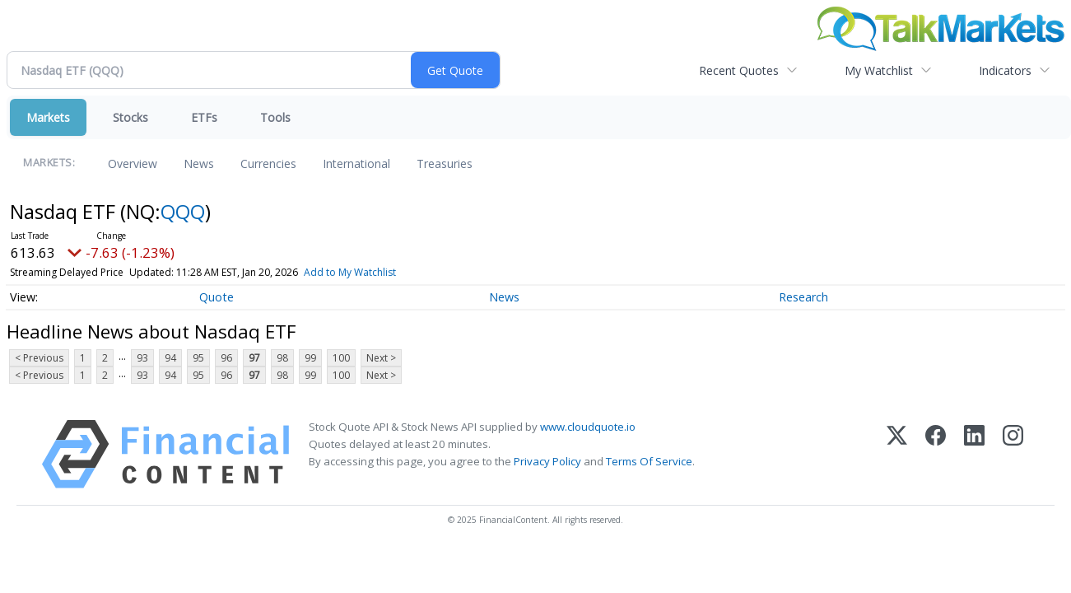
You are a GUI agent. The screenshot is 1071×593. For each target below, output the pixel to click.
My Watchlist (879, 70)
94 (170, 358)
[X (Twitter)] (897, 454)
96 (226, 358)
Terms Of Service (649, 461)
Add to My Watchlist (350, 272)
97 (254, 358)
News (199, 163)
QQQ (183, 211)
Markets (48, 117)
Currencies (268, 163)
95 (198, 358)
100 (341, 358)
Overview (132, 163)
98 (282, 358)
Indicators (1005, 70)
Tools (275, 117)
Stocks (130, 117)
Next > (381, 358)
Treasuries (445, 163)
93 (142, 358)
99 (310, 358)
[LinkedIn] (974, 454)
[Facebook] (935, 454)
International (356, 163)
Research (803, 297)
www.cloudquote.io (588, 426)
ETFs (204, 117)
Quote (216, 297)
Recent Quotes (739, 70)
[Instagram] (1013, 454)
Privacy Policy (547, 461)
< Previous (39, 358)
